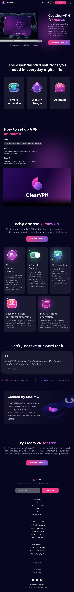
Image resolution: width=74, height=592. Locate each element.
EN (43, 3)
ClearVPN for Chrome (37, 534)
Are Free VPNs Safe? (37, 551)
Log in (50, 3)
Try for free (60, 3)
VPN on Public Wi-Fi (37, 554)
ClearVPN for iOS (37, 528)
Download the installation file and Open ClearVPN (23, 143)
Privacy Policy (37, 563)
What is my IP (37, 515)
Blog (37, 508)
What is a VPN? (37, 545)
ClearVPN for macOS (37, 522)
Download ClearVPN (59, 43)
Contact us (37, 569)
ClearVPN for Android (37, 531)
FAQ (37, 511)
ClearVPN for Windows (37, 525)
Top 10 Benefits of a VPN (37, 548)
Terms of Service (37, 566)
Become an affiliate (37, 505)
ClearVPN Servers (37, 537)
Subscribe (50, 490)
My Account (37, 499)
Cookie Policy (37, 572)
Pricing (37, 502)
